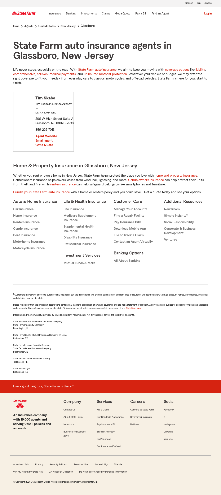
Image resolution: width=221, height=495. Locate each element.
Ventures (170, 239)
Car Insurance (23, 209)
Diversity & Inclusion (141, 417)
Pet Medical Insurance (79, 244)
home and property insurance (176, 175)
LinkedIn (168, 431)
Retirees (134, 424)
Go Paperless (104, 439)
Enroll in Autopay (106, 431)
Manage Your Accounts (130, 209)
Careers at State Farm (142, 409)
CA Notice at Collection (61, 471)
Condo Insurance (25, 228)
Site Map (118, 464)
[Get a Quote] (123, 13)
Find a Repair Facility (129, 215)
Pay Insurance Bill (106, 424)
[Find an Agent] (160, 13)
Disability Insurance (77, 237)
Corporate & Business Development (179, 231)
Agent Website (46, 136)
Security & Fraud (58, 464)
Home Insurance (25, 215)
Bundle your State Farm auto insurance (41, 192)
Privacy (39, 464)
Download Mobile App (130, 228)
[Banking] (71, 13)
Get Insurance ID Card (109, 446)
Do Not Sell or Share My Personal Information (103, 471)
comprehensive (24, 74)
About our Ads (21, 464)
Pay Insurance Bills (127, 222)
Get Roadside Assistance (110, 417)
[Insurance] (54, 13)
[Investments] (89, 13)
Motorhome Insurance (29, 241)
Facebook (169, 409)
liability (200, 69)
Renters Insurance (26, 222)
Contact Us (69, 409)
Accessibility (101, 464)
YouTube (168, 439)
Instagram (169, 424)
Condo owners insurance (146, 180)
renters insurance (63, 184)
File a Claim (103, 409)
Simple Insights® (176, 215)
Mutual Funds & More (79, 263)
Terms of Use (81, 464)
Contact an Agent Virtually (133, 241)
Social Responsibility (179, 222)
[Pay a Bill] (141, 13)
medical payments (62, 74)
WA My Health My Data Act (28, 471)
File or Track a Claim (129, 235)
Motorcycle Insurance (29, 248)
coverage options (177, 69)
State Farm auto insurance (97, 69)
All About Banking (127, 260)
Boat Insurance (24, 235)
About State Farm (73, 417)
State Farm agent (134, 308)
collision (42, 74)
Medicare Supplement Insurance (79, 218)
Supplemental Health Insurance (78, 229)
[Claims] (106, 13)
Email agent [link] (44, 140)
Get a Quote (44, 145)
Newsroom (172, 209)
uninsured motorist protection (105, 74)
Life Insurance (73, 209)
